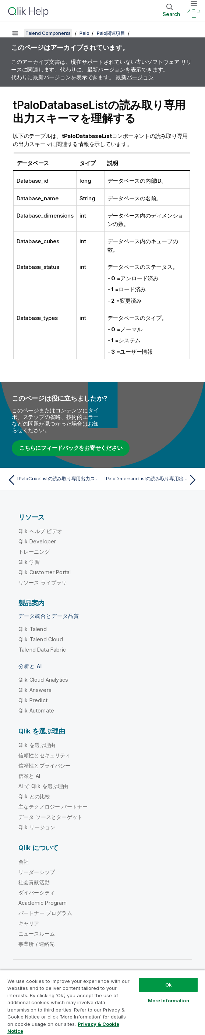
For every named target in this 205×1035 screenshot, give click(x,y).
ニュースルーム (36, 933)
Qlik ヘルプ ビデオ (40, 531)
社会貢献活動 (34, 882)
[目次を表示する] (14, 33)
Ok (168, 985)
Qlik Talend (32, 629)
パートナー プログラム (45, 913)
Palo (84, 33)
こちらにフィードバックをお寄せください (70, 447)
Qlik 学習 (29, 562)
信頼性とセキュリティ (44, 755)
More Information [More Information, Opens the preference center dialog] (168, 1000)
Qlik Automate (36, 710)
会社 (23, 862)
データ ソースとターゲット (50, 817)
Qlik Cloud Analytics (43, 680)
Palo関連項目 (111, 33)
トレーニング (34, 552)
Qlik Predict (32, 700)
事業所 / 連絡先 (36, 944)
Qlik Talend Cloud (40, 639)
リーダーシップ (36, 872)
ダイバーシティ (36, 892)
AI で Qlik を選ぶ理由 (43, 786)
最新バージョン (134, 77)
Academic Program (42, 903)
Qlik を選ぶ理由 (37, 745)
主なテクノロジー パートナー (53, 806)
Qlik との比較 (34, 796)
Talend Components (48, 33)
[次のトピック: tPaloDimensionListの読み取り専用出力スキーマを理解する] (152, 480)
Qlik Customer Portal (44, 572)
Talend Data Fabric (42, 649)
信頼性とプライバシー (44, 765)
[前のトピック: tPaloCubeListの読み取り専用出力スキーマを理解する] (53, 480)
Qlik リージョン (37, 827)
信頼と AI (29, 776)
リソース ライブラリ (42, 582)
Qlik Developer (37, 541)
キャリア (28, 923)
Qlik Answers (35, 690)
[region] (102, 1002)
